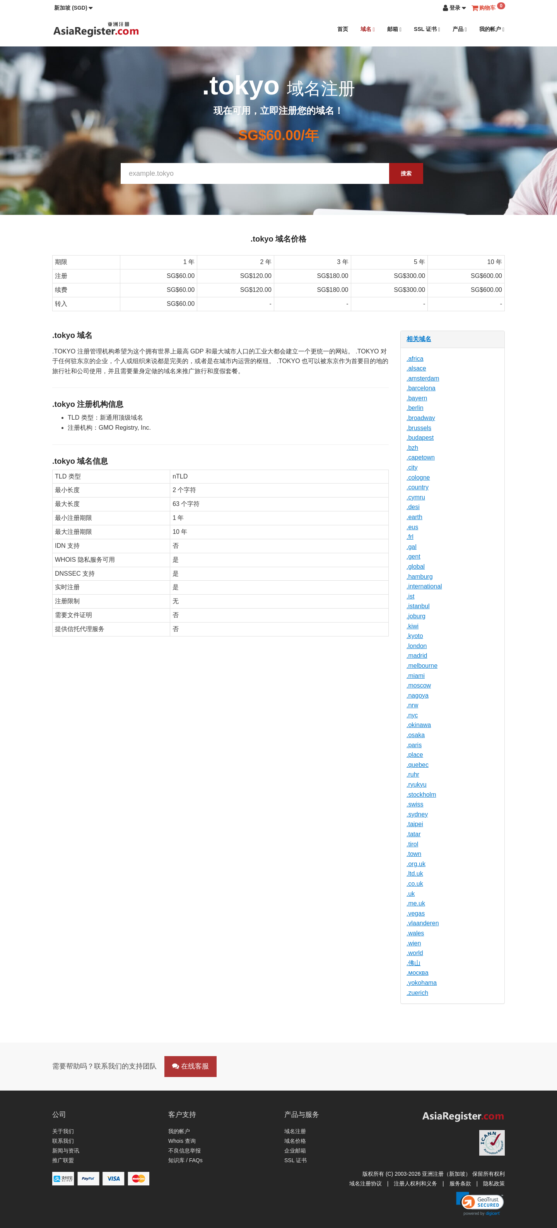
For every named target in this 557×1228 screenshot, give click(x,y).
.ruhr (413, 774)
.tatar (413, 834)
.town (414, 854)
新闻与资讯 (65, 1150)
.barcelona (421, 388)
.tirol (412, 844)
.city (412, 467)
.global (416, 566)
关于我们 (63, 1131)
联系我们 (63, 1141)
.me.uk (416, 903)
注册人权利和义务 (415, 1183)
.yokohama (422, 982)
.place (415, 754)
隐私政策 (494, 1183)
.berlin (415, 408)
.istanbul (418, 606)
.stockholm (421, 794)
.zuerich (417, 993)
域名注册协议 (365, 1183)
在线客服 (190, 1066)
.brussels (419, 428)
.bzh (412, 447)
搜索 (406, 173)
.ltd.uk (415, 873)
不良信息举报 (184, 1150)
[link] (480, 1203)
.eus (412, 527)
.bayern (417, 398)
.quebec (418, 764)
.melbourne (422, 665)
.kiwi (413, 626)
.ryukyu (417, 784)
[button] (73, 8)
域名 (368, 29)
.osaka (416, 735)
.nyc (412, 715)
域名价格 (295, 1141)
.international (424, 586)
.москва (418, 972)
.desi (413, 507)
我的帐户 (491, 29)
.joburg (416, 616)
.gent (413, 556)
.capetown (421, 457)
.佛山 (413, 963)
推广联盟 (63, 1160)
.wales (415, 933)
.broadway (421, 418)
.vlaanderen (423, 923)
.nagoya (418, 695)
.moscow (419, 685)
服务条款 (460, 1183)
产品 (460, 29)
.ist (410, 596)
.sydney (417, 814)
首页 (342, 29)
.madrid (417, 655)
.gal (412, 547)
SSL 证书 (427, 29)
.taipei (415, 824)
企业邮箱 (295, 1150)
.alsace (416, 368)
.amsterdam (423, 378)
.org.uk (416, 864)
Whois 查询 (182, 1141)
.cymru (416, 497)
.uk (411, 893)
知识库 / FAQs (185, 1160)
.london (417, 646)
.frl (410, 536)
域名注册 (295, 1131)
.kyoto (415, 636)
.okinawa (419, 725)
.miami (416, 675)
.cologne (418, 477)
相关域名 (419, 339)
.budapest (420, 437)
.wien (414, 943)
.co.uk (415, 883)
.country (418, 487)
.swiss (415, 804)
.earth (414, 517)
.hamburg (420, 576)
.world (415, 953)
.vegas (416, 913)
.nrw (412, 705)
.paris (414, 745)
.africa (415, 358)
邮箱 (394, 29)
